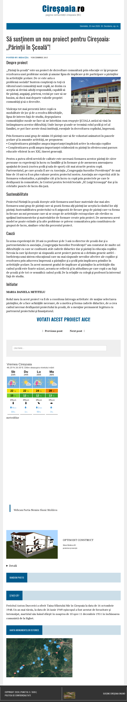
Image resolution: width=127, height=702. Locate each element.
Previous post (52, 331)
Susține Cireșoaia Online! (114, 693)
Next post (77, 331)
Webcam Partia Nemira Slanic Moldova (35, 510)
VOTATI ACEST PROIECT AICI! (63, 319)
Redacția (24, 57)
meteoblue (12, 417)
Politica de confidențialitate (18, 695)
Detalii (13, 565)
